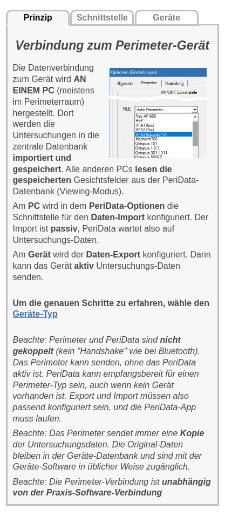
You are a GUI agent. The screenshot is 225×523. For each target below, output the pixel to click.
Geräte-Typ (35, 313)
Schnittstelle (102, 17)
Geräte (166, 17)
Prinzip (38, 17)
